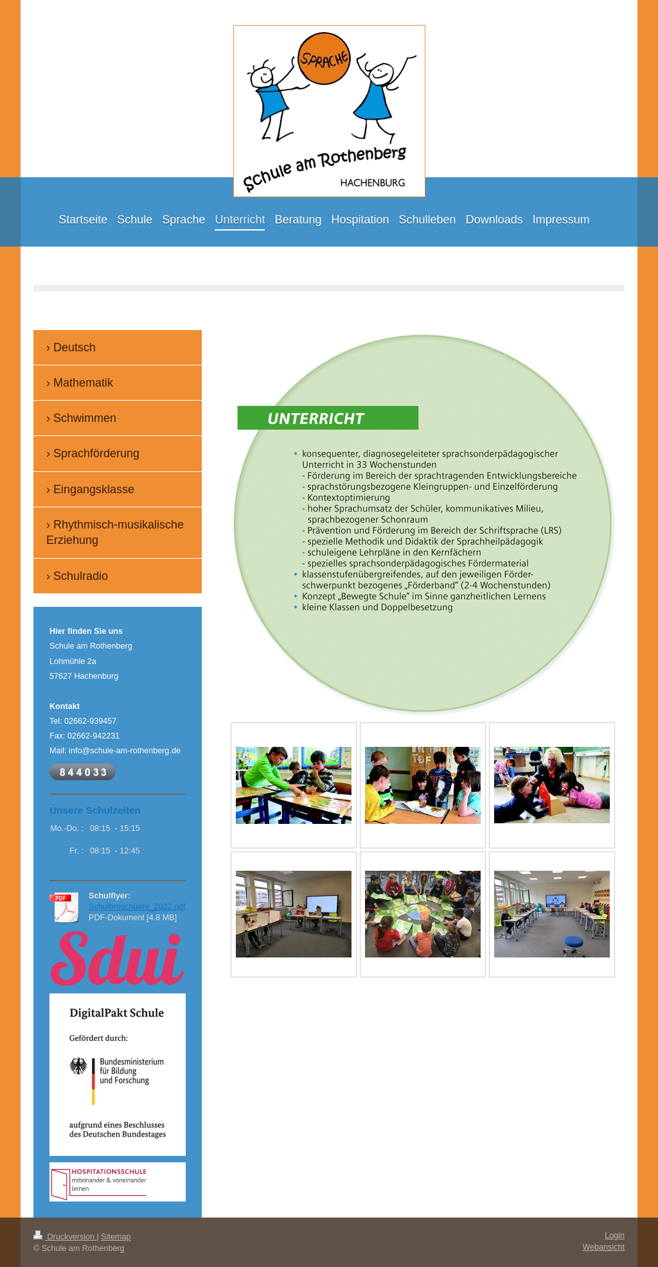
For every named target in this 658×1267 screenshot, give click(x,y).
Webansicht (603, 1247)
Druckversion (64, 1236)
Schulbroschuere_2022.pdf (137, 906)
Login (615, 1235)
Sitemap (115, 1236)
